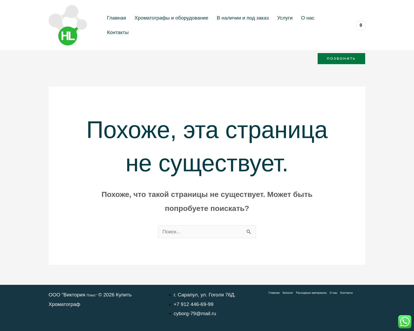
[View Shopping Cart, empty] (360, 25)
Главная (114, 25)
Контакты (310, 25)
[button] (341, 58)
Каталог (288, 292)
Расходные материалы (311, 292)
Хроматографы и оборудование (165, 25)
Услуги (270, 25)
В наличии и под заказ (232, 25)
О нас (288, 25)
